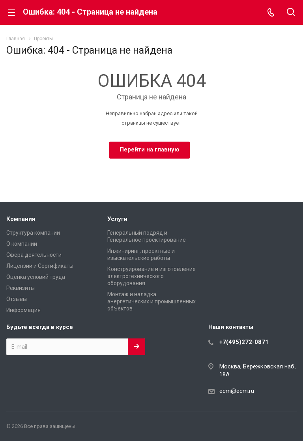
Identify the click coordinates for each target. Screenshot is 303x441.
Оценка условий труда (35, 277)
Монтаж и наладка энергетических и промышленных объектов (151, 301)
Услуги (117, 218)
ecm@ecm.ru (236, 390)
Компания (20, 218)
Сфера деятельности (34, 255)
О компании (21, 244)
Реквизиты (20, 288)
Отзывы (16, 299)
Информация (23, 310)
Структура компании (33, 233)
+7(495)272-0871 (244, 342)
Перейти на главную (150, 149)
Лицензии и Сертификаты (39, 266)
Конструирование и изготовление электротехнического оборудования (151, 276)
